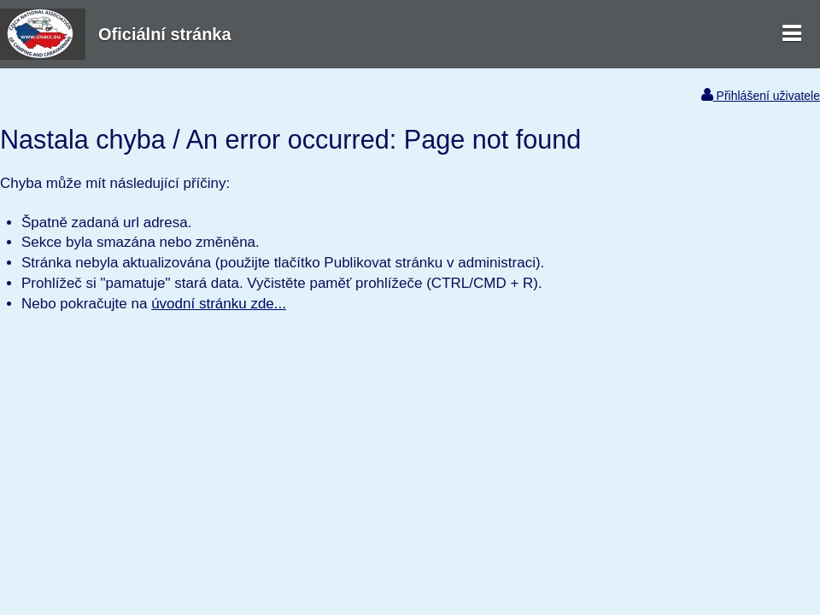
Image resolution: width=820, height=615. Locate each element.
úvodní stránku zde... (218, 304)
